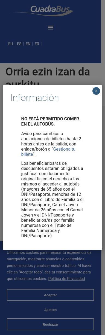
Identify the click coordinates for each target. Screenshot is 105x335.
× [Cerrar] (96, 91)
